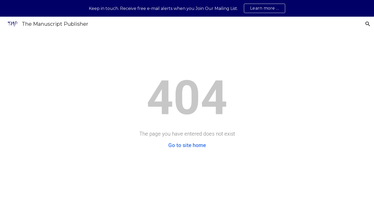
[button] (368, 24)
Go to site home (187, 145)
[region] (187, 8)
